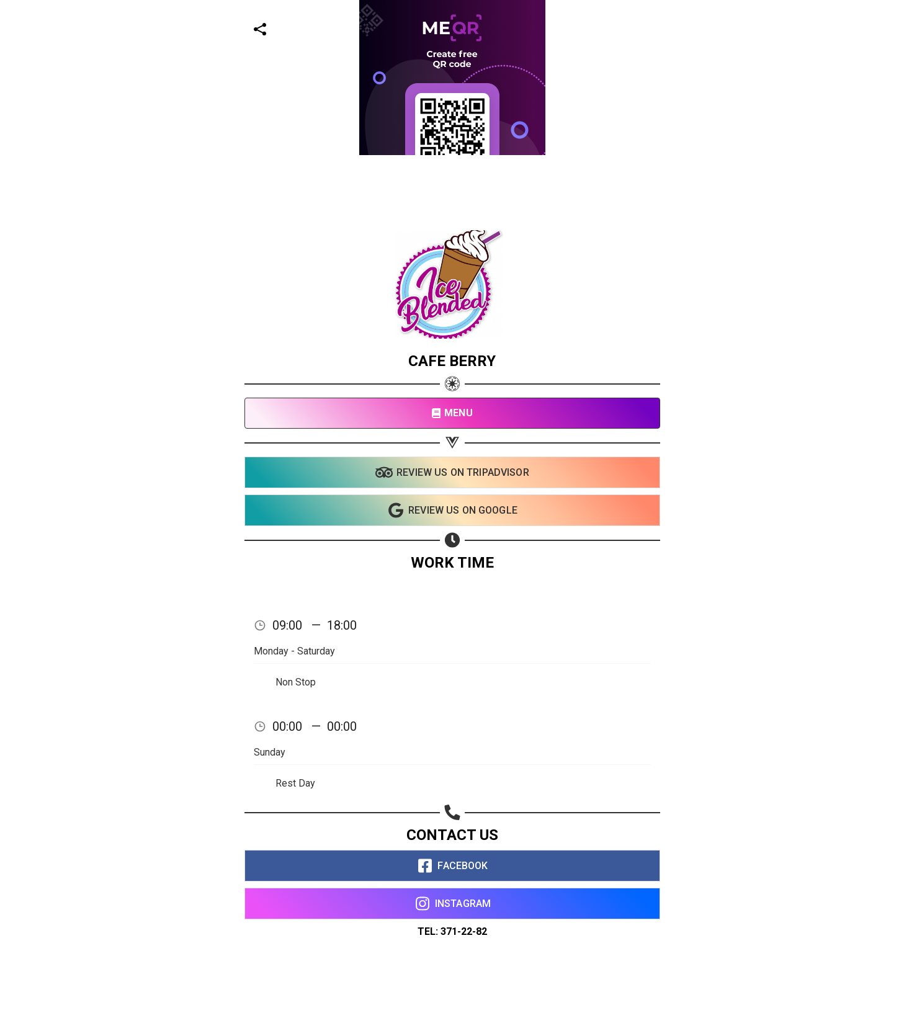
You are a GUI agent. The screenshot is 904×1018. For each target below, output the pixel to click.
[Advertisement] (372, 87)
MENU (452, 413)
